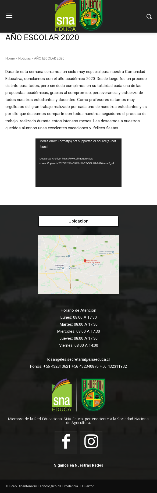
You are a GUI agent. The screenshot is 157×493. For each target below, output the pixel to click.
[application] (78, 162)
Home (10, 58)
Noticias (24, 58)
